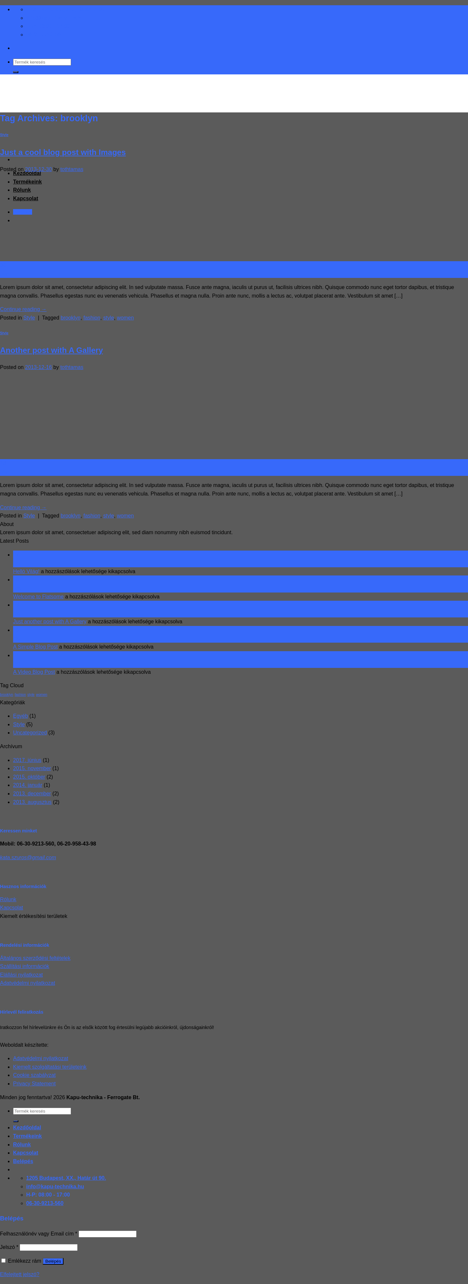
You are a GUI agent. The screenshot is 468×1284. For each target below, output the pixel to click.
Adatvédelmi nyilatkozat (27, 983)
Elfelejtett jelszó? (19, 1274)
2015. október (29, 777)
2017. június (27, 760)
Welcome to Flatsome (38, 596)
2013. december (32, 793)
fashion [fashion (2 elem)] (20, 694)
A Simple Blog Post (35, 647)
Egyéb (20, 716)
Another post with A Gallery (51, 350)
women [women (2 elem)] (41, 694)
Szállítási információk (24, 966)
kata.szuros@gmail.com (28, 857)
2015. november (32, 768)
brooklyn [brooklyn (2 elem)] (6, 694)
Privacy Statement (34, 1083)
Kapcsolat (11, 907)
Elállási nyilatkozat (21, 975)
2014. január (27, 785)
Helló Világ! (26, 571)
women (125, 318)
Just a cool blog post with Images (63, 152)
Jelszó (9, 1247)
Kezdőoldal (27, 1127)
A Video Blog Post (34, 672)
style (108, 318)
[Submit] (15, 72)
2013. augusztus (32, 802)
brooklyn (70, 318)
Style (4, 135)
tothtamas (71, 169)
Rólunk (8, 899)
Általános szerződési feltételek (35, 958)
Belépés (53, 1261)
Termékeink (27, 1136)
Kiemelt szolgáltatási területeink (49, 1067)
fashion (92, 318)
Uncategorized (30, 732)
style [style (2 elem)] (31, 694)
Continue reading (23, 309)
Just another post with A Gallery (49, 621)
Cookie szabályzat (34, 1075)
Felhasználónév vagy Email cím (38, 1233)
